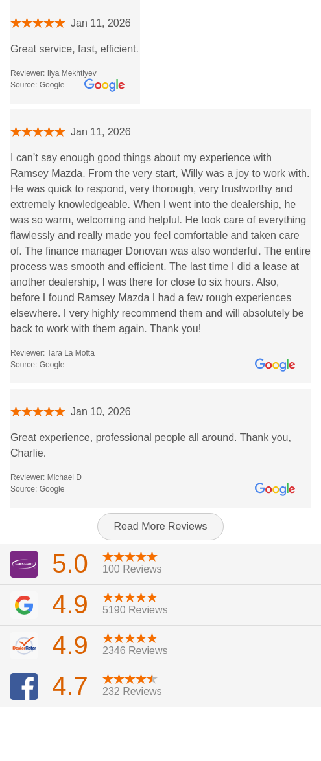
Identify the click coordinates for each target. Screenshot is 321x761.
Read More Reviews (160, 526)
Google (52, 84)
